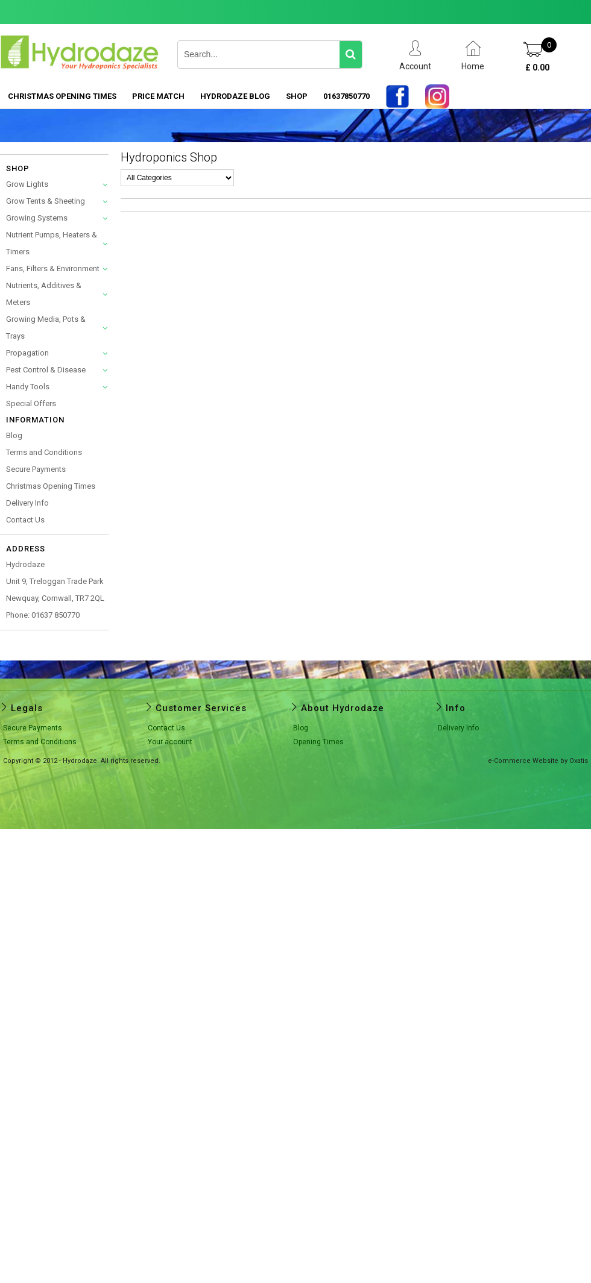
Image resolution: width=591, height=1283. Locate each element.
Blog (14, 435)
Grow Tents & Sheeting (45, 200)
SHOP (297, 96)
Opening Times (318, 742)
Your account (170, 742)
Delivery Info (27, 502)
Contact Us (25, 519)
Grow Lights (27, 184)
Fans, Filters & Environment (53, 268)
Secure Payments (36, 469)
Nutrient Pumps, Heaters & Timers (51, 243)
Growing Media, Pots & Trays (46, 327)
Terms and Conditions (44, 452)
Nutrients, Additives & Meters (43, 294)
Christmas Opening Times (62, 96)
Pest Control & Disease (46, 369)
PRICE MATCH (158, 96)
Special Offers (31, 403)
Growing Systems (37, 217)
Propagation (27, 352)
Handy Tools (27, 386)
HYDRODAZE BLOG (235, 96)
